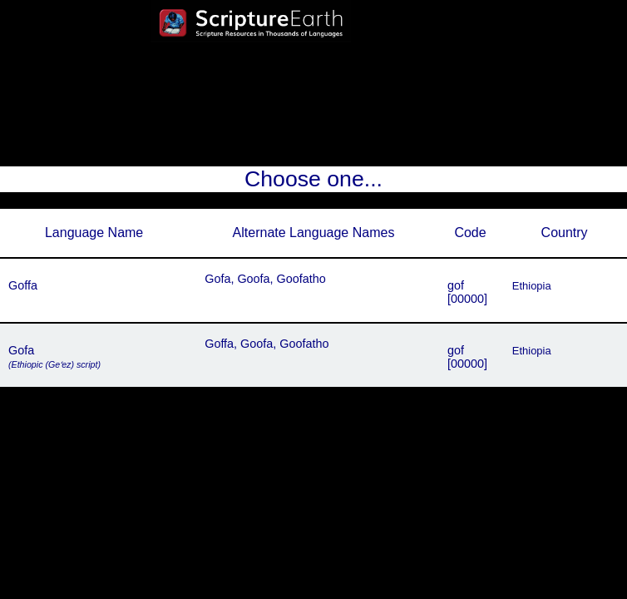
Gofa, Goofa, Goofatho (265, 278)
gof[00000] (467, 292)
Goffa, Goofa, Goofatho (266, 343)
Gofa (54, 356)
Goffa (22, 285)
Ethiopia (531, 286)
